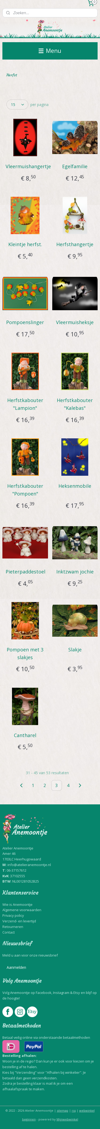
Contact (8, 932)
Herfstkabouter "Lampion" (25, 404)
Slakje (75, 649)
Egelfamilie (74, 166)
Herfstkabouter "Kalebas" (75, 404)
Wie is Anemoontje (17, 904)
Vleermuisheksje (75, 322)
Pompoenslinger (25, 322)
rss (74, 1110)
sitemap (62, 1110)
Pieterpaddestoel (25, 571)
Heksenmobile (74, 486)
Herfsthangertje (74, 244)
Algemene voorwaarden (21, 909)
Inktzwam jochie (75, 571)
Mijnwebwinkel (67, 1119)
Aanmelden (16, 967)
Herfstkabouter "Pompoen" (25, 490)
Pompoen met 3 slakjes (25, 653)
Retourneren (12, 926)
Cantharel (25, 735)
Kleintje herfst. (25, 244)
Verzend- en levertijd (19, 921)
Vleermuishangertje (28, 166)
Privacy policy (13, 915)
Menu (50, 50)
